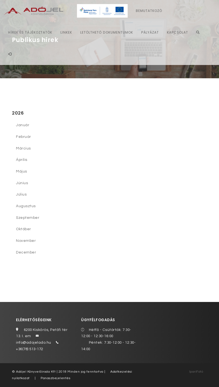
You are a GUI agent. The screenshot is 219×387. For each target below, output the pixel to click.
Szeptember (27, 218)
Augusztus (26, 206)
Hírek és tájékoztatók (30, 32)
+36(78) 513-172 (29, 349)
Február (23, 137)
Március (23, 148)
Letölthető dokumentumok (106, 32)
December (26, 252)
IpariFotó (196, 371)
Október (23, 229)
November (26, 241)
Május (21, 171)
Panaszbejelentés (55, 378)
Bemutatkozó (149, 10)
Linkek (66, 32)
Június (22, 183)
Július (21, 194)
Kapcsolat (177, 32)
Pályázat (150, 32)
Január (22, 125)
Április (21, 160)
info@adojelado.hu (33, 342)
